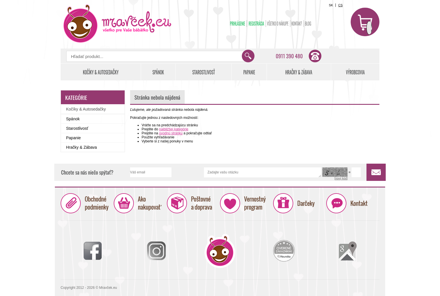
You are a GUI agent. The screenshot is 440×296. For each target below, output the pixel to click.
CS (340, 5)
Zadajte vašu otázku (262, 172)
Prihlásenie (237, 23)
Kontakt (297, 23)
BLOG (308, 23)
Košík (365, 21)
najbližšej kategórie (173, 129)
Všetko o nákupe (278, 23)
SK (331, 5)
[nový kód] (341, 178)
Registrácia (256, 23)
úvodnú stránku (171, 133)
